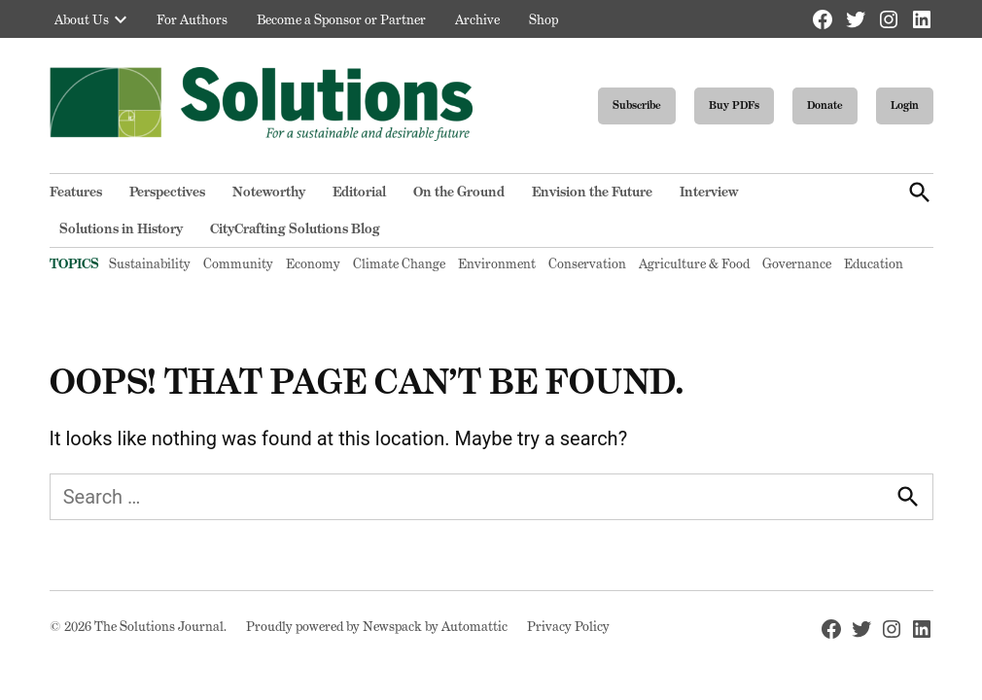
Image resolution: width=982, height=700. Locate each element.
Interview (709, 191)
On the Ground (459, 191)
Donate (825, 105)
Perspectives (167, 191)
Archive (477, 19)
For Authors (192, 19)
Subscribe (637, 105)
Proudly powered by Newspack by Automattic (377, 626)
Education (873, 263)
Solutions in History (121, 228)
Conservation (587, 263)
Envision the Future (592, 191)
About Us (81, 19)
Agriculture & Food (694, 263)
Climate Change (399, 263)
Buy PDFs (734, 105)
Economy (313, 263)
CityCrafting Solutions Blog (295, 228)
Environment (497, 263)
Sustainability (150, 263)
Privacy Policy (568, 626)
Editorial (359, 191)
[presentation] (120, 19)
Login (905, 105)
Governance (796, 263)
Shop (543, 19)
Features (76, 191)
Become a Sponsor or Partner (341, 19)
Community (238, 263)
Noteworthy (268, 191)
